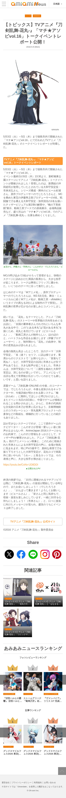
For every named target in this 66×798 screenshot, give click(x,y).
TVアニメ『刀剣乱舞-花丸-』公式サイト (32, 521)
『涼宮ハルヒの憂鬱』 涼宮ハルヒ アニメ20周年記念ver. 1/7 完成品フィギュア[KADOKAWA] (12, 699)
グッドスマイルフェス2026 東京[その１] (12, 752)
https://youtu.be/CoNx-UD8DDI (20, 464)
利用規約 (38, 783)
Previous (5, 680)
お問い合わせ (50, 783)
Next (61, 680)
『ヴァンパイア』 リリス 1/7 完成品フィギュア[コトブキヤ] (52, 699)
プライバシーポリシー (22, 783)
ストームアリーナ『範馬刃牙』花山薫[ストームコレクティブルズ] (32, 699)
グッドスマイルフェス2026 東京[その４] (52, 752)
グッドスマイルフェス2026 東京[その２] (32, 752)
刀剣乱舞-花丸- (36, 15)
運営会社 (6, 783)
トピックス (28, 15)
